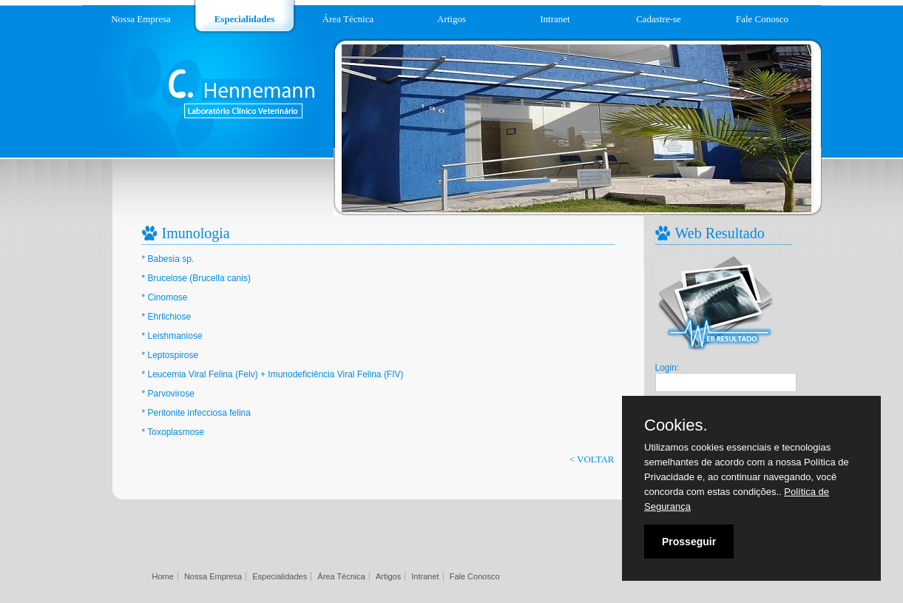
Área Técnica (347, 18)
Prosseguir (689, 542)
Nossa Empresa (141, 18)
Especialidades (244, 18)
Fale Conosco (762, 18)
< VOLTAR (592, 459)
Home (163, 576)
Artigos (451, 18)
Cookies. (676, 425)
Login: (667, 368)
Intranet (554, 18)
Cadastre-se (658, 18)
